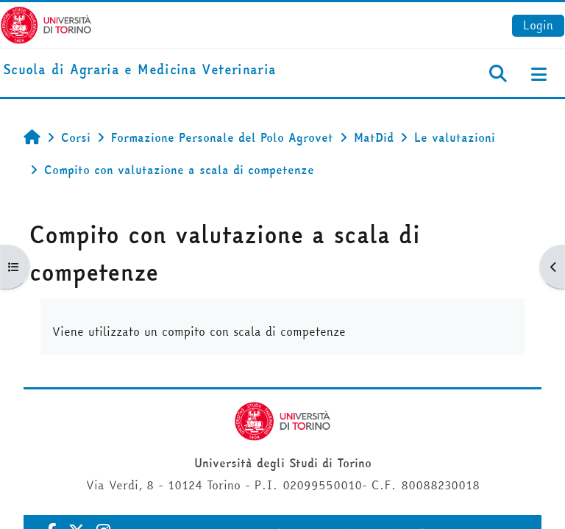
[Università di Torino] (46, 23)
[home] (139, 70)
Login (538, 25)
